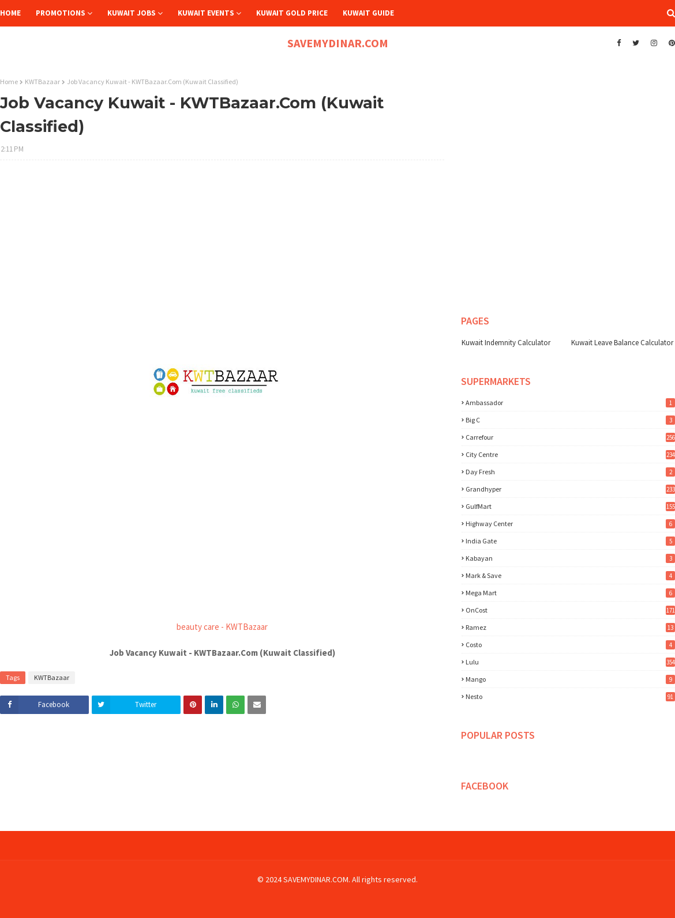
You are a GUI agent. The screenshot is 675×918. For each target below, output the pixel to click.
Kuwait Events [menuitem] (206, 13)
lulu (570, 662)
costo (570, 644)
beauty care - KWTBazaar (222, 626)
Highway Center (570, 523)
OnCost (570, 610)
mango (570, 679)
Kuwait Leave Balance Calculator (622, 342)
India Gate (570, 541)
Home (9, 81)
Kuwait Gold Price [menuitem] (292, 13)
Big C (570, 419)
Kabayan (570, 558)
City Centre (570, 454)
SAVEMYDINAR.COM (337, 43)
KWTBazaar (42, 81)
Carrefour (570, 437)
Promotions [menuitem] (60, 13)
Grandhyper (570, 489)
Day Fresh (570, 471)
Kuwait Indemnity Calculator (506, 342)
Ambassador (570, 402)
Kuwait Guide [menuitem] (368, 13)
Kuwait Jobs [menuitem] (131, 13)
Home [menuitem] (10, 13)
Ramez (570, 627)
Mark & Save (570, 575)
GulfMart (570, 506)
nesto (570, 696)
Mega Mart (570, 592)
